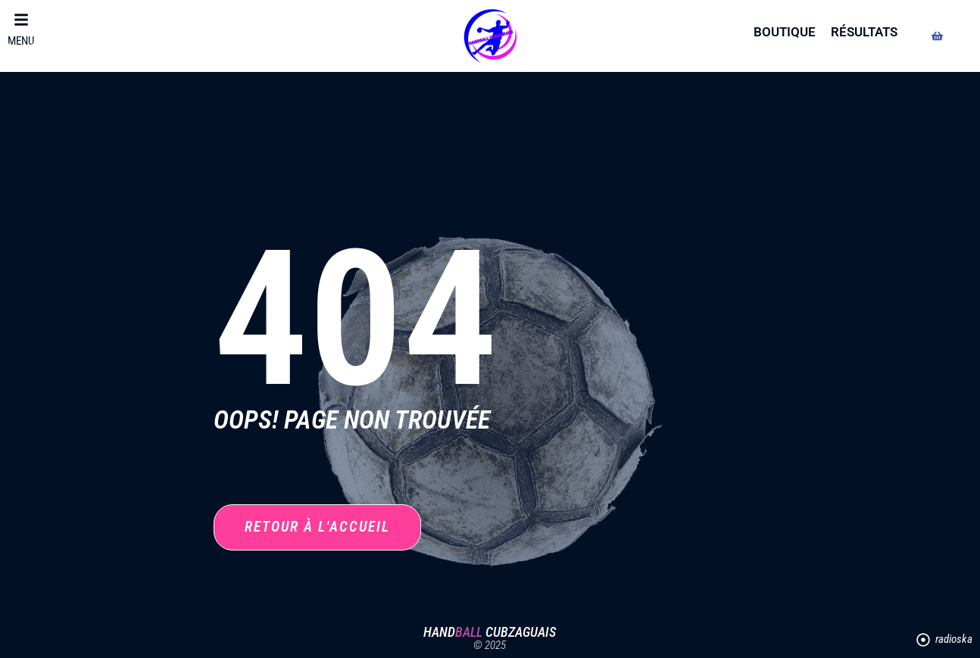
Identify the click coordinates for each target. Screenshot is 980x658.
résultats (864, 31)
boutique (785, 31)
